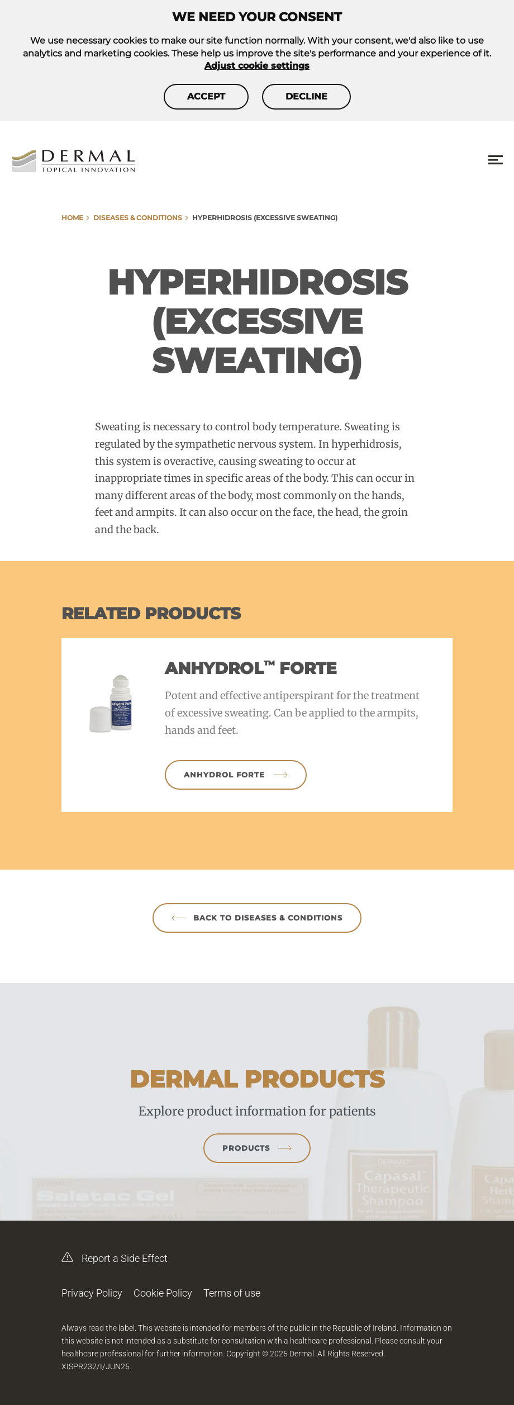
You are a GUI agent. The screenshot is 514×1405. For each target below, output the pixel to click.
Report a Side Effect (114, 1254)
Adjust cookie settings (257, 65)
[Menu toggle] (495, 161)
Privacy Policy (91, 1293)
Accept (206, 96)
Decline (306, 96)
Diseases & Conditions (137, 217)
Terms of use (231, 1293)
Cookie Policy (163, 1293)
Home (72, 217)
